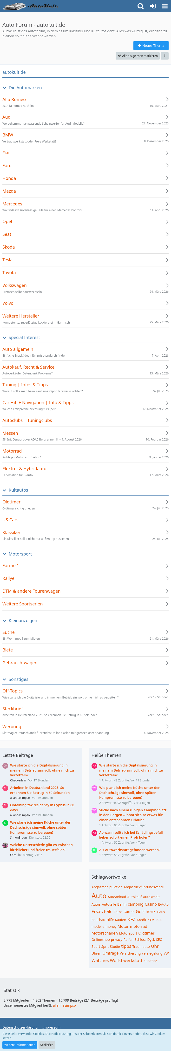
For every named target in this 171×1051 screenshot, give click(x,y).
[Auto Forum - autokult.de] (31, 6)
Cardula (15, 855)
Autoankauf (117, 897)
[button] (165, 6)
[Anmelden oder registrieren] (153, 6)
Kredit (141, 919)
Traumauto (141, 946)
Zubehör (150, 960)
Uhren (96, 953)
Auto (99, 895)
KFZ (131, 919)
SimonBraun (18, 837)
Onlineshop (101, 939)
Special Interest (24, 337)
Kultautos (18, 490)
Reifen (129, 939)
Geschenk (146, 911)
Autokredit (151, 897)
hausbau (98, 919)
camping (136, 904)
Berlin (122, 904)
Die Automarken (25, 87)
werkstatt (133, 960)
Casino (151, 904)
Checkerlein (18, 780)
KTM (150, 919)
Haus (161, 911)
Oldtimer (146, 933)
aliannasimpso (20, 798)
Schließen (46, 1045)
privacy (116, 939)
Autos (96, 904)
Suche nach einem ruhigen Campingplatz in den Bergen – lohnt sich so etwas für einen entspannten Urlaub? (132, 815)
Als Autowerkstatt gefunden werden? (129, 850)
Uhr (155, 946)
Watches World (107, 960)
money (110, 926)
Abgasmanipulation (107, 887)
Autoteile (109, 904)
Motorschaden (105, 933)
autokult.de (14, 72)
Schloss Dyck (145, 939)
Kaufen (120, 919)
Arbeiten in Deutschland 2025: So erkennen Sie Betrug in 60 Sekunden (40, 790)
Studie (115, 946)
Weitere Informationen (19, 1045)
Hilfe (110, 919)
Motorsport (20, 554)
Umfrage (110, 953)
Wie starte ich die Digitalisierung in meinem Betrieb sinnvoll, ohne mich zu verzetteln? (42, 770)
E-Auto (163, 904)
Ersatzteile (102, 911)
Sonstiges (18, 679)
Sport (96, 946)
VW (166, 953)
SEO (159, 939)
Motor (123, 926)
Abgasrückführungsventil (144, 887)
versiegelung (152, 953)
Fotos (118, 911)
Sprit (105, 946)
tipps (126, 946)
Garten (129, 911)
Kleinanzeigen (23, 620)
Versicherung (130, 953)
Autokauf (134, 897)
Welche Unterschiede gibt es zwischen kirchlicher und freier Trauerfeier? (41, 847)
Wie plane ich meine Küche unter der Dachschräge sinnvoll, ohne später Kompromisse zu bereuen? (40, 827)
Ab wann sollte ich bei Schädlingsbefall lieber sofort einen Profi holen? (131, 835)
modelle (98, 926)
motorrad (138, 926)
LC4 (159, 919)
